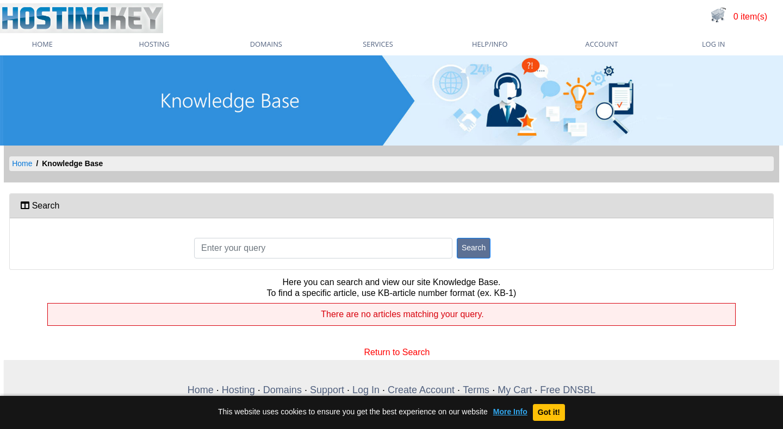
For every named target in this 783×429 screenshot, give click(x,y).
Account (601, 44)
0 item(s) (750, 16)
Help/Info (489, 44)
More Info (510, 412)
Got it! (549, 412)
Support (327, 389)
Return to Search (397, 351)
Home (22, 163)
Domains (266, 44)
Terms (476, 389)
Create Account (421, 389)
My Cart (515, 389)
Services (378, 44)
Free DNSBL (567, 389)
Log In (713, 44)
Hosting (154, 44)
